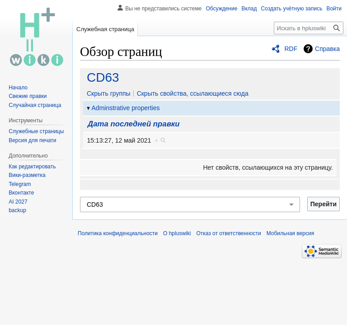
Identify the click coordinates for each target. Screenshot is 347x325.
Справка (327, 48)
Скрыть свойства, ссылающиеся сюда (193, 93)
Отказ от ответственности (228, 233)
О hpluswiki (177, 233)
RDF (290, 48)
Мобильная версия (290, 233)
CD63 (103, 77)
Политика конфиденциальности (118, 233)
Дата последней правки (133, 124)
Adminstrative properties (126, 107)
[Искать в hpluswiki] (308, 28)
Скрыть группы (109, 93)
